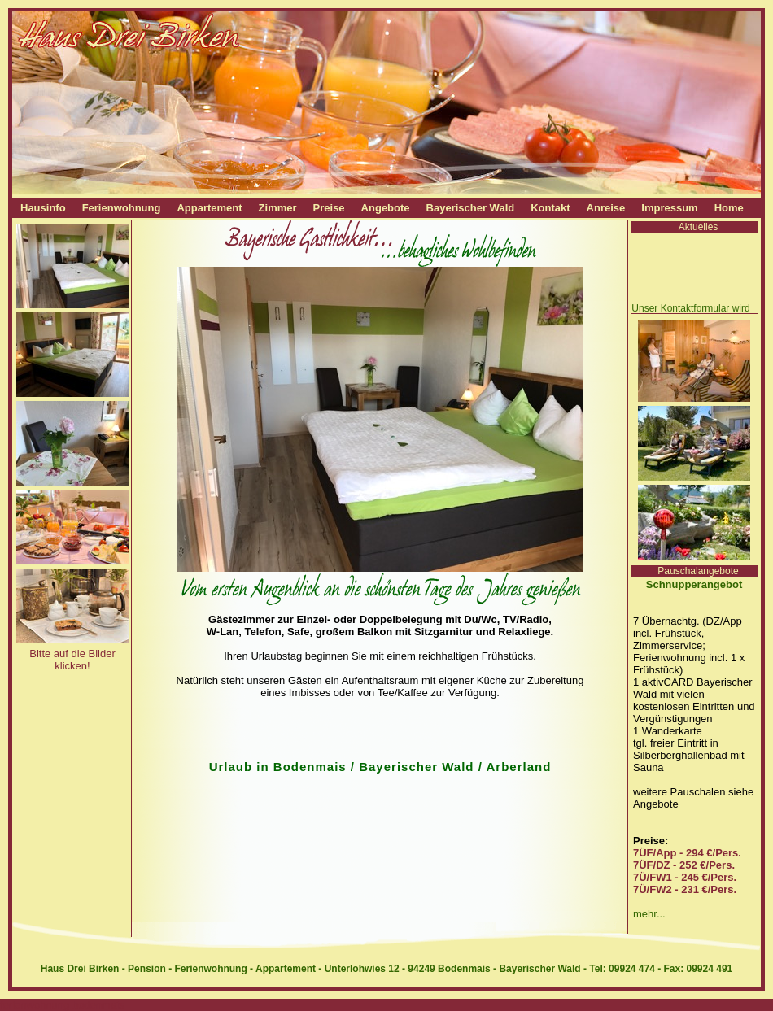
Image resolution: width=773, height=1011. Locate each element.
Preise (329, 208)
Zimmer (278, 208)
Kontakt (550, 208)
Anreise (606, 208)
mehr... (649, 914)
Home (729, 208)
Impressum (669, 208)
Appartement (209, 208)
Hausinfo (43, 208)
